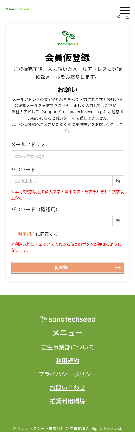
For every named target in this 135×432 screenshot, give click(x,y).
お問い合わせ (67, 387)
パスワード (23, 169)
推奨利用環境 (67, 400)
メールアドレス (28, 144)
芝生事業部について (67, 347)
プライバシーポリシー (67, 374)
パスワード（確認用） (35, 209)
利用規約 (27, 234)
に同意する (38, 234)
